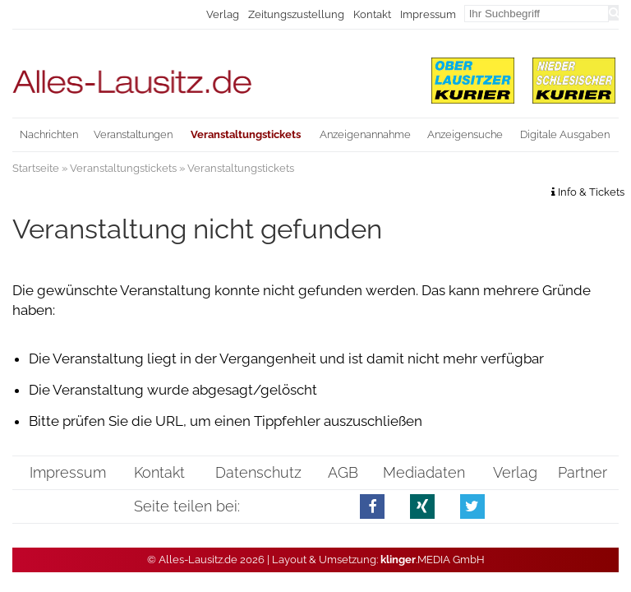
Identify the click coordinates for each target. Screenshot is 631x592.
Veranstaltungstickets (123, 168)
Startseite (35, 168)
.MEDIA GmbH (432, 559)
